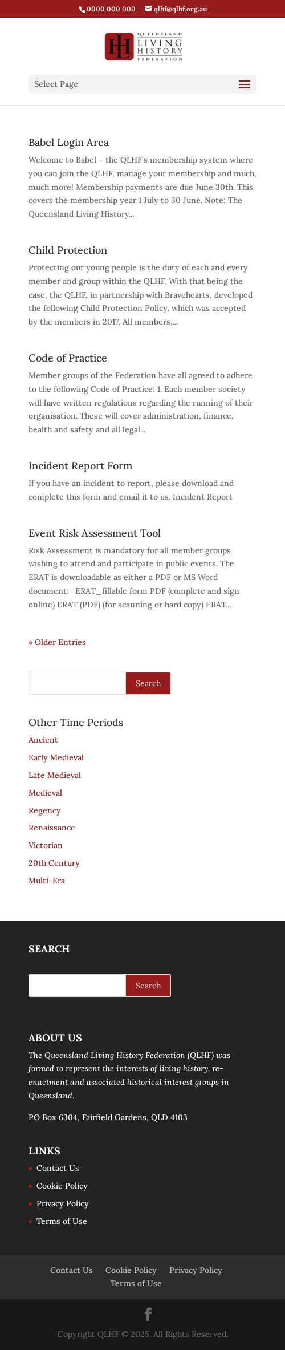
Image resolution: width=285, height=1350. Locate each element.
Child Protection (67, 250)
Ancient (43, 740)
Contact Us (57, 1168)
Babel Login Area (68, 142)
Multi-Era (46, 880)
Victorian (45, 845)
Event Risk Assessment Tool (94, 533)
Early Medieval (56, 757)
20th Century (54, 863)
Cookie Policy (62, 1186)
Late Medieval (54, 775)
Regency (44, 810)
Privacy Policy (62, 1203)
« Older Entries (57, 642)
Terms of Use (61, 1221)
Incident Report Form (80, 465)
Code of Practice (67, 357)
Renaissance (51, 827)
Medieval (45, 793)
